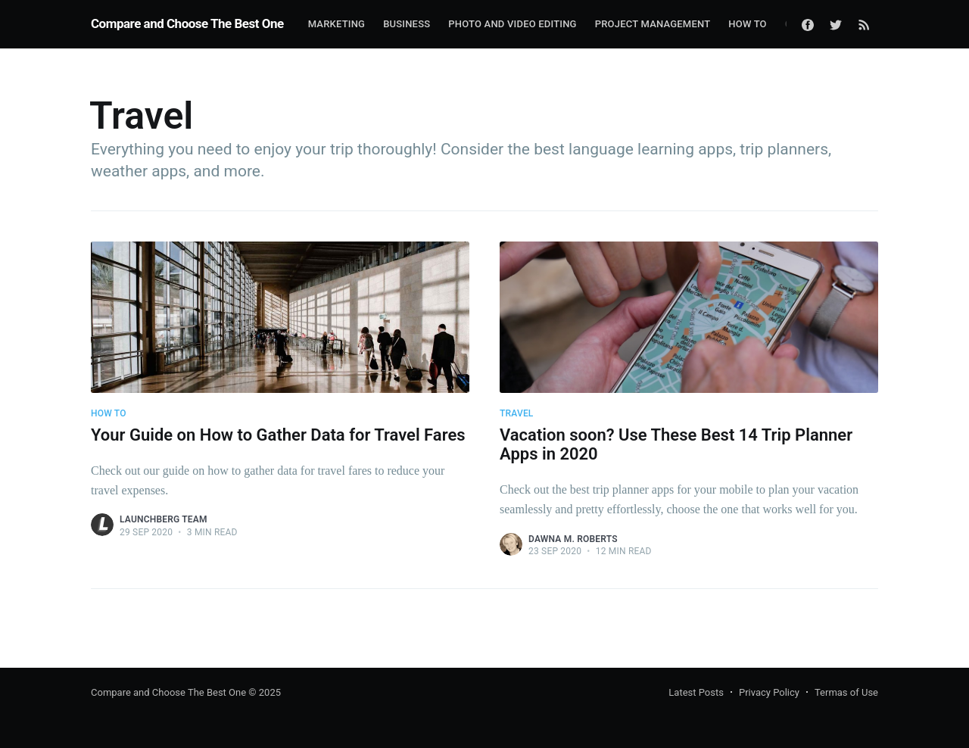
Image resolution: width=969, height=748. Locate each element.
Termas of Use (846, 692)
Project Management (653, 24)
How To (747, 24)
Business (406, 24)
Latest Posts (696, 692)
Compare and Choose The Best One (187, 23)
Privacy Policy (769, 692)
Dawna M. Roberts (573, 539)
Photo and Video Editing (512, 24)
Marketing (336, 24)
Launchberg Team (163, 519)
